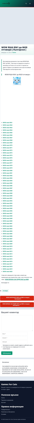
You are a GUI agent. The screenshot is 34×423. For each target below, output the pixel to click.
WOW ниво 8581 (7, 173)
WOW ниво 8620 (7, 271)
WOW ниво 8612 (7, 251)
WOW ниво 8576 (7, 160)
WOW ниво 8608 (7, 241)
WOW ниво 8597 (7, 213)
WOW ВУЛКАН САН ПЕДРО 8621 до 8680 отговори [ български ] (16, 304)
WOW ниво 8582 (7, 175)
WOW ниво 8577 (7, 163)
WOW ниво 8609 (7, 244)
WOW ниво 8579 (7, 168)
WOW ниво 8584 (7, 180)
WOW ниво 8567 (7, 138)
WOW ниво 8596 (7, 211)
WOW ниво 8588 (7, 191)
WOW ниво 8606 (7, 236)
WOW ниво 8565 (7, 132)
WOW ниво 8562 (7, 125)
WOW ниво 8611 (7, 249)
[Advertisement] (17, 25)
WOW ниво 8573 (7, 153)
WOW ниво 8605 (7, 233)
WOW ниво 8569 (7, 143)
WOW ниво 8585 (7, 183)
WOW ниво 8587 (7, 188)
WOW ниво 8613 (7, 254)
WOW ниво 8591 (7, 198)
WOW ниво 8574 (7, 155)
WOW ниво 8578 (7, 165)
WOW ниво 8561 (7, 122)
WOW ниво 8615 (7, 259)
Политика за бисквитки (8, 412)
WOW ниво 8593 (7, 203)
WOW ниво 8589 (7, 193)
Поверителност (5, 409)
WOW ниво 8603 (7, 228)
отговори (5, 290)
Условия (3, 414)
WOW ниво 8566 (7, 135)
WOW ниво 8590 (7, 196)
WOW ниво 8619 (7, 269)
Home (3, 398)
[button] (26, 3)
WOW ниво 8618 (7, 266)
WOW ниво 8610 (7, 246)
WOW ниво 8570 (7, 145)
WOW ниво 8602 (7, 226)
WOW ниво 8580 (7, 170)
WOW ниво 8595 (7, 208)
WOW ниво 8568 (7, 140)
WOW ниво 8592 (7, 201)
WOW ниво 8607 (7, 239)
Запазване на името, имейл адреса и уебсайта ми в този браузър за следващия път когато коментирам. (17, 347)
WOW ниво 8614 (7, 256)
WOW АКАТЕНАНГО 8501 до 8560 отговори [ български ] (18, 298)
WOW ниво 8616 (7, 261)
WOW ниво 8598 (7, 216)
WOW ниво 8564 (7, 130)
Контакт (3, 402)
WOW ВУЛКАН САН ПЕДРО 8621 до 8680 (17, 279)
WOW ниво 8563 (7, 127)
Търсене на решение (7, 400)
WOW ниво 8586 (7, 185)
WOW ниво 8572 (7, 150)
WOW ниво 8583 (7, 178)
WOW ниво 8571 (7, 148)
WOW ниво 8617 (7, 264)
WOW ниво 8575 (7, 158)
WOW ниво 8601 (7, 223)
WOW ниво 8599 (7, 218)
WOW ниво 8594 (7, 206)
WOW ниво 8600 (7, 221)
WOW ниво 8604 (7, 231)
